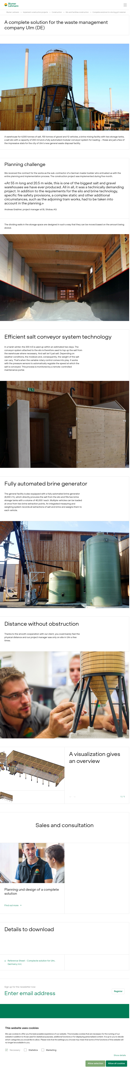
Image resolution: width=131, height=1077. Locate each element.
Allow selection (95, 1063)
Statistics (33, 1050)
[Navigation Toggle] (125, 5)
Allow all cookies (116, 1063)
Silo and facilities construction (77, 12)
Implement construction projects (35, 12)
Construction (57, 12)
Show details (120, 1055)
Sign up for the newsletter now (19, 987)
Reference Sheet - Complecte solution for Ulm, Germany (29, 962)
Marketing (51, 1050)
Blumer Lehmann (12, 12)
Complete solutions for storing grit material (109, 12)
